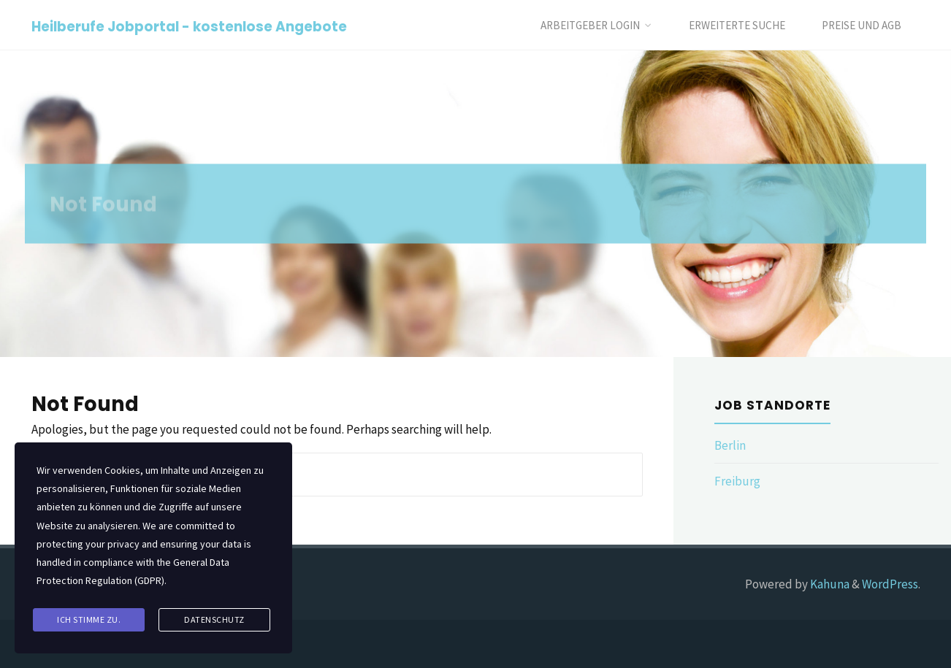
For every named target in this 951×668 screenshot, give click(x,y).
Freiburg (737, 481)
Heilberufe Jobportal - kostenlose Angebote (189, 26)
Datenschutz (214, 619)
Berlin (730, 445)
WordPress (890, 584)
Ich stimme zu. (89, 619)
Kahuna (828, 584)
